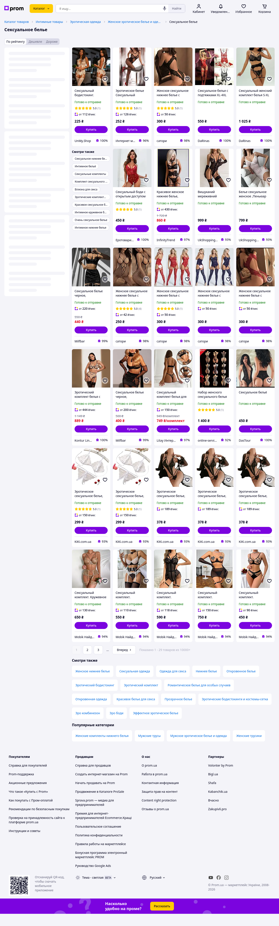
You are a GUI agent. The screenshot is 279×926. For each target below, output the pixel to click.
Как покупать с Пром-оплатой (31, 812)
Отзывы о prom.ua (155, 821)
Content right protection (159, 812)
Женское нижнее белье (92, 683)
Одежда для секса (173, 683)
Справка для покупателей (28, 778)
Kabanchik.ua (217, 804)
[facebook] (218, 889)
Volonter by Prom (220, 778)
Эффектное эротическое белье (155, 725)
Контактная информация (160, 795)
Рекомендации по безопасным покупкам (39, 821)
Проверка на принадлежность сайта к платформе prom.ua (37, 832)
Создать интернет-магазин (95, 786)
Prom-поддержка (21, 786)
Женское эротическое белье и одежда (135, 22)
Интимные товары (49, 22)
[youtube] (210, 889)
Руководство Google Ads (93, 878)
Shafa (212, 795)
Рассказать (162, 918)
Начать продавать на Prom (95, 795)
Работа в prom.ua (154, 786)
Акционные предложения (28, 795)
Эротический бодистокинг (94, 697)
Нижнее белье (206, 683)
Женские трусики (249, 748)
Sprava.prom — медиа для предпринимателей (94, 814)
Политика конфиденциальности (98, 847)
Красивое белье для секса (136, 711)
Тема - (93, 890)
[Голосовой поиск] (164, 8)
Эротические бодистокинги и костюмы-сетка (235, 711)
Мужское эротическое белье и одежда (198, 748)
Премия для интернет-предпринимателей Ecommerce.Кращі (103, 827)
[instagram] (226, 889)
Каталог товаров (16, 22)
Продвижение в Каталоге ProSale (99, 804)
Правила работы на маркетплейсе (100, 856)
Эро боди (116, 725)
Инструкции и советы (24, 843)
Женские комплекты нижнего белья (102, 748)
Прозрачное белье (178, 711)
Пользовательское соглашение (98, 839)
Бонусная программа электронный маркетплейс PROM (101, 867)
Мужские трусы (149, 748)
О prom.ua (149, 778)
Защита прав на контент (160, 804)
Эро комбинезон (87, 725)
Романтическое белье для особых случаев (199, 697)
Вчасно (213, 812)
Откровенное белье (241, 683)
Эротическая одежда (85, 22)
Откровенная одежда (91, 711)
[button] (91, 129)
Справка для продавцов (93, 778)
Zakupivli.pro (217, 821)
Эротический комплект (141, 697)
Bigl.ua (213, 786)
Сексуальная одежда (134, 683)
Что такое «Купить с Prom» (28, 804)
